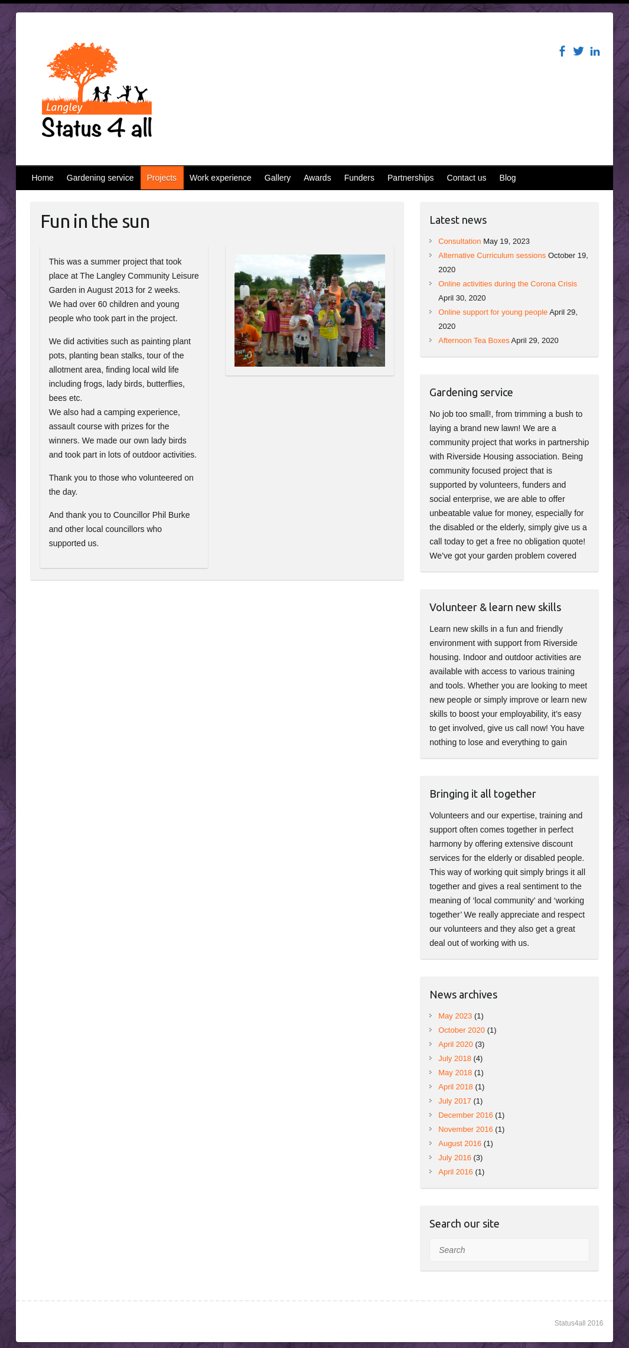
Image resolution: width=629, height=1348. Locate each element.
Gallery (278, 177)
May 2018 (455, 1072)
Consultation (459, 241)
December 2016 (465, 1115)
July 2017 (454, 1100)
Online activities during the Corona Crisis (507, 283)
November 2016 (465, 1129)
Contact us (467, 177)
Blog (508, 177)
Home (43, 177)
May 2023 (455, 1015)
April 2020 (455, 1044)
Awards (317, 177)
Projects (161, 177)
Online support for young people (492, 312)
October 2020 (461, 1030)
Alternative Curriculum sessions (492, 255)
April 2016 (455, 1171)
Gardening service (100, 177)
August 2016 (459, 1143)
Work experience (221, 177)
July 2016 (454, 1157)
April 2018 (455, 1086)
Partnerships (410, 177)
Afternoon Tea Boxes (473, 340)
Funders (359, 177)
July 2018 (454, 1058)
